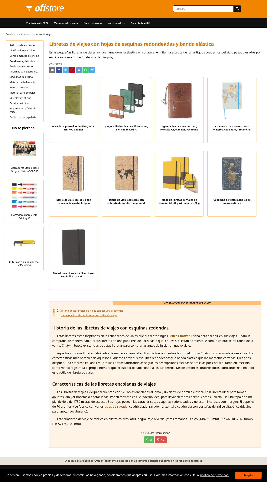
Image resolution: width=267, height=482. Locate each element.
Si (149, 439)
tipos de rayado (116, 406)
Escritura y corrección (22, 66)
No (160, 439)
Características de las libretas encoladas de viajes (89, 315)
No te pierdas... (116, 23)
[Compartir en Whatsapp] (86, 70)
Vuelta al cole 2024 (37, 23)
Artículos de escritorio (22, 45)
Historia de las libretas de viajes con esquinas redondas (91, 310)
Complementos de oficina (24, 55)
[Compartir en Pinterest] (72, 70)
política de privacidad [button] (214, 475)
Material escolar (19, 87)
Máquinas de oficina (66, 23)
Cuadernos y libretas (17, 34)
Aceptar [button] (248, 475)
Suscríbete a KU (140, 23)
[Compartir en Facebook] (59, 70)
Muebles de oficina (20, 98)
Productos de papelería (23, 117)
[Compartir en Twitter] (66, 70)
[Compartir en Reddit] (79, 70)
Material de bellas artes (23, 82)
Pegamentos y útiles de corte (23, 110)
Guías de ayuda (92, 23)
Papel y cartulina (19, 103)
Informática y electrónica (24, 71)
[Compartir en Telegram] (92, 70)
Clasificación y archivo (22, 50)
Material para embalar (22, 92)
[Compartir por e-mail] (52, 70)
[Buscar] (237, 8)
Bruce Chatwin (179, 336)
